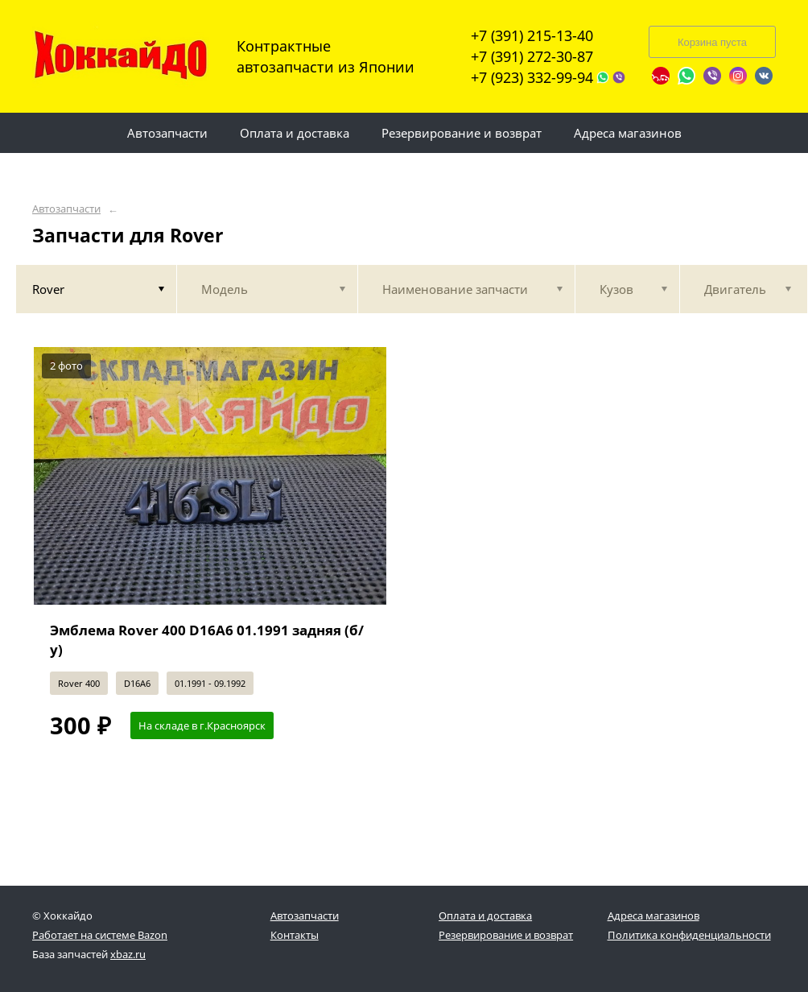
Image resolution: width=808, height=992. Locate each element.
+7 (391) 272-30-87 (532, 56)
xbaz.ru (128, 954)
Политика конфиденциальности (689, 935)
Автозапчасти (66, 209)
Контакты (294, 935)
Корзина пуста (712, 42)
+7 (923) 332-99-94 (532, 77)
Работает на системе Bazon (99, 935)
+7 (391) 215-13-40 (532, 35)
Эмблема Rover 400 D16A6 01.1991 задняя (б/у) (207, 640)
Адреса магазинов (653, 915)
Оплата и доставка (485, 915)
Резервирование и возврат (506, 935)
